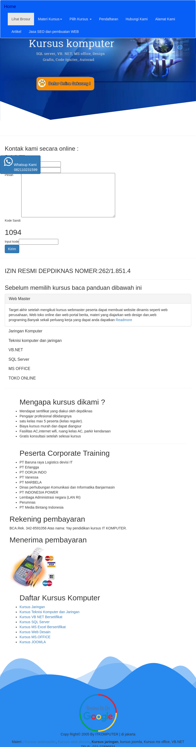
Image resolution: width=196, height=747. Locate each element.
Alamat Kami (165, 19)
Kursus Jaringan (32, 607)
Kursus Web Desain (35, 632)
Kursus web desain (73, 742)
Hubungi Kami (137, 19)
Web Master (19, 299)
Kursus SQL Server (35, 622)
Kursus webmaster (40, 742)
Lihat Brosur (23, 18)
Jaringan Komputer (25, 331)
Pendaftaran (108, 19)
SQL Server (19, 359)
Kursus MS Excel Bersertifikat (43, 627)
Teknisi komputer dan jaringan (35, 340)
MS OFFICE (19, 368)
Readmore (124, 320)
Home (10, 6)
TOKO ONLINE (22, 378)
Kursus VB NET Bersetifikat (41, 617)
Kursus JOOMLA (33, 642)
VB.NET (16, 350)
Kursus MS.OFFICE (35, 637)
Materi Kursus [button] (50, 19)
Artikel (16, 32)
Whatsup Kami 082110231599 (20, 164)
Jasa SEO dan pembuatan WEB (54, 32)
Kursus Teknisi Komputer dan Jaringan (49, 612)
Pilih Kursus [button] (81, 19)
